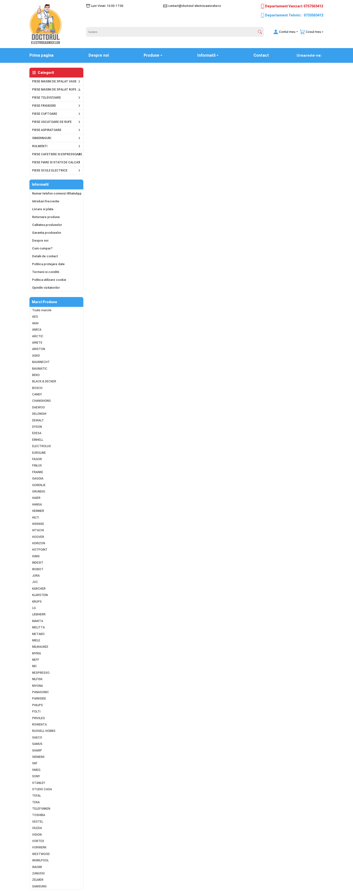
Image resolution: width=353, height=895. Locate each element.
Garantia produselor (46, 232)
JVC (35, 582)
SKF (35, 763)
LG (34, 608)
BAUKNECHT (41, 362)
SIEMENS (38, 757)
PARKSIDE (39, 698)
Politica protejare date (48, 264)
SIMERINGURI (41, 138)
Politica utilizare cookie (49, 280)
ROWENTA (39, 724)
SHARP (37, 750)
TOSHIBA (38, 815)
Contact (261, 55)
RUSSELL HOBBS (43, 731)
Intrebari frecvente (45, 201)
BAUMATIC (39, 368)
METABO (38, 634)
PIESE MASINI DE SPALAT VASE (54, 81)
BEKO (36, 375)
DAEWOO (38, 407)
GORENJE (39, 485)
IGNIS (36, 556)
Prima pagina (44, 55)
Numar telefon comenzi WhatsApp (57, 193)
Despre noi (98, 55)
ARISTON (38, 349)
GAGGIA (37, 478)
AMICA (36, 329)
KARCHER (39, 588)
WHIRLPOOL (40, 860)
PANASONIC (40, 692)
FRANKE (37, 472)
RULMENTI (39, 146)
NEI (34, 666)
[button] (283, 31)
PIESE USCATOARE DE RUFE (52, 122)
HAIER (36, 498)
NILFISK (37, 679)
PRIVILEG (38, 718)
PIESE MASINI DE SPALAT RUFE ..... (56, 89)
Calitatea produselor (47, 225)
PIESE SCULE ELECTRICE (49, 170)
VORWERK (39, 847)
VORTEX (38, 841)
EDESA (36, 433)
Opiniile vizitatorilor (46, 287)
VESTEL (37, 821)
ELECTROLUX (41, 446)
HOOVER (38, 537)
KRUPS (37, 601)
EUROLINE (39, 452)
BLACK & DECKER (44, 381)
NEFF (35, 660)
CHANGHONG (41, 400)
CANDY (37, 394)
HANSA (37, 504)
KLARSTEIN (40, 595)
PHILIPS (37, 705)
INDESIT (37, 562)
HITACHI (38, 530)
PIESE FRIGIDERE (44, 105)
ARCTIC (37, 336)
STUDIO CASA (42, 789)
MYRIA (36, 653)
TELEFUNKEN (41, 808)
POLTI (36, 711)
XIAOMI (37, 867)
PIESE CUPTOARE (44, 114)
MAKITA (37, 621)
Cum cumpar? (42, 248)
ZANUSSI (38, 873)
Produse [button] (151, 55)
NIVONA (37, 685)
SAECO (37, 737)
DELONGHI (39, 413)
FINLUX (37, 465)
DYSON (37, 426)
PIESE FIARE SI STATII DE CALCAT (56, 162)
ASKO (36, 355)
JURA (36, 575)
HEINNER (38, 511)
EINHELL (37, 439)
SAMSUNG (39, 886)
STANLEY (38, 783)
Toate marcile (41, 310)
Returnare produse (46, 217)
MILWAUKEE (40, 647)
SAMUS (37, 744)
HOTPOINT (40, 549)
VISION (37, 834)
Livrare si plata (42, 209)
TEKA (36, 802)
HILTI (35, 517)
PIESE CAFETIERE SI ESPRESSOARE (57, 154)
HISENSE (38, 524)
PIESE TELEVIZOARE (46, 97)
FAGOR (37, 459)
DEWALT (38, 420)
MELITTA (38, 627)
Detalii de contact (45, 256)
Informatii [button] (206, 55)
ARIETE (37, 342)
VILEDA (37, 828)
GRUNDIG (38, 491)
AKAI (35, 323)
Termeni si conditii (45, 272)
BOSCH (37, 388)
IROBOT (37, 569)
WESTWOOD (41, 854)
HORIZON (38, 543)
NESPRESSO (41, 672)
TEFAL (36, 795)
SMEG (36, 770)
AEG (35, 316)
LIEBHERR (39, 614)
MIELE (36, 640)
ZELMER (37, 880)
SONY (36, 776)
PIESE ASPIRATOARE (46, 130)
